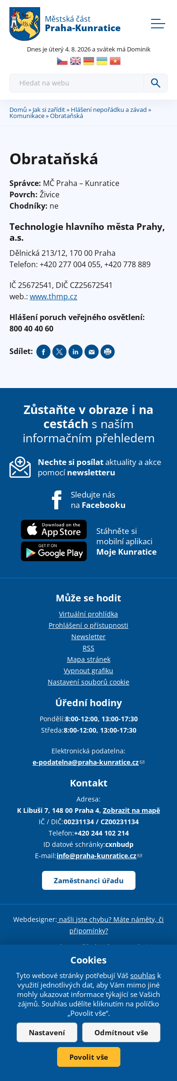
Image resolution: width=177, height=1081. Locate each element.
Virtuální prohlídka (88, 613)
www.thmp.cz (53, 296)
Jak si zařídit (49, 109)
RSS (88, 647)
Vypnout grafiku (88, 670)
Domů (18, 109)
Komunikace (26, 115)
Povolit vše (88, 1057)
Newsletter (88, 636)
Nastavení (47, 1032)
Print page (108, 352)
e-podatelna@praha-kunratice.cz (88, 762)
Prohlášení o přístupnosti (88, 625)
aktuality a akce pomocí (99, 467)
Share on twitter (59, 352)
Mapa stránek (88, 659)
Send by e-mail (91, 352)
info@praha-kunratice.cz (99, 855)
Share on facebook (43, 352)
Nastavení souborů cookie (88, 681)
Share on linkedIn (75, 352)
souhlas (142, 975)
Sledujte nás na (98, 500)
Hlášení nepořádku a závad (109, 109)
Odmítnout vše (121, 1032)
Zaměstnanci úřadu (89, 880)
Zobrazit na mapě (131, 810)
